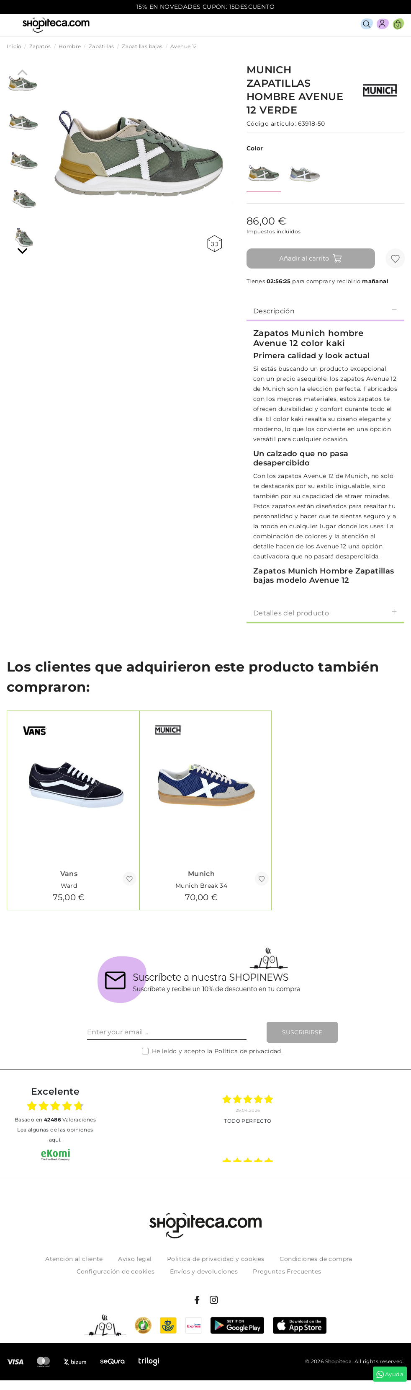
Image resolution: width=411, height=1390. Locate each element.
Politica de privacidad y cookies (216, 1259)
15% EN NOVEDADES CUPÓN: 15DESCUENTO (205, 6)
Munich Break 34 (201, 885)
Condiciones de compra (316, 1259)
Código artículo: (271, 123)
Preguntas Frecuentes (287, 1271)
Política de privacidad (247, 1051)
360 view (214, 243)
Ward (69, 885)
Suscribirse (302, 1032)
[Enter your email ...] (167, 1032)
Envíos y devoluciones (204, 1271)
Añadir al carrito (310, 258)
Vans (69, 874)
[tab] (325, 310)
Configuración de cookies (116, 1271)
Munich (201, 874)
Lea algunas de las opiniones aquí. (55, 1134)
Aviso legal (135, 1259)
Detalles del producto (325, 612)
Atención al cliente (74, 1259)
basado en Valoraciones (55, 1119)
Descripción (325, 310)
